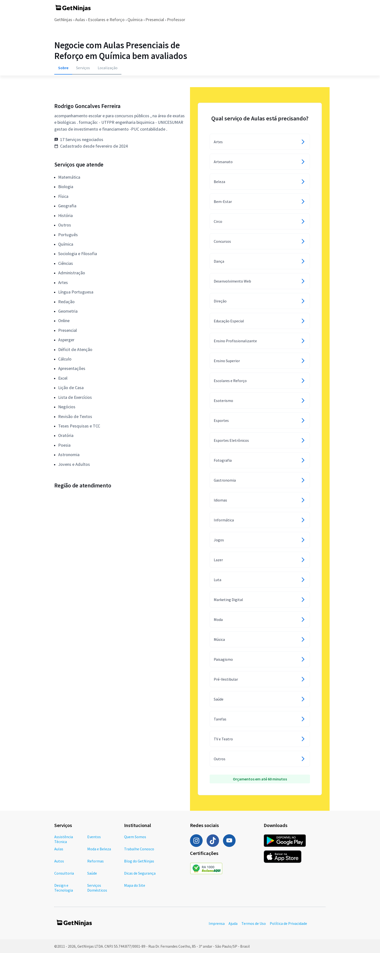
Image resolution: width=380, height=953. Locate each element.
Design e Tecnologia (63, 888)
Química (134, 19)
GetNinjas (63, 19)
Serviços (83, 67)
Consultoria (64, 873)
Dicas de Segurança (140, 873)
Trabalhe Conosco (139, 848)
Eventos (94, 836)
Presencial (154, 19)
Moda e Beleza (99, 848)
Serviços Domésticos (97, 888)
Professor (176, 19)
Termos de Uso (253, 923)
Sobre (63, 67)
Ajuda (233, 923)
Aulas (80, 19)
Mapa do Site (134, 885)
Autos (59, 861)
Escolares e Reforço (106, 19)
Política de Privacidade (288, 923)
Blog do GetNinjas (139, 861)
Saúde (92, 873)
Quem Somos (135, 836)
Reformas (95, 861)
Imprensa (217, 923)
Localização (108, 67)
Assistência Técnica (63, 839)
